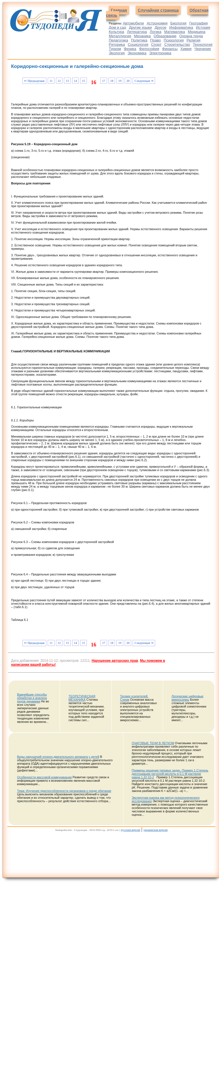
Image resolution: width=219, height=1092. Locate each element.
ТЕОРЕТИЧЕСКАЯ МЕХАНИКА (81, 697)
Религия (194, 40)
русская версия (130, 829)
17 (103, 80)
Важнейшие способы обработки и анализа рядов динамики (32, 698)
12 (59, 80)
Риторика (117, 44)
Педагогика (118, 40)
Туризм (115, 49)
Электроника (160, 53)
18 (111, 80)
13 (67, 80)
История (203, 27)
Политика (139, 40)
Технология (202, 44)
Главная (119, 10)
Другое (160, 27)
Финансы (170, 49)
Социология (138, 44)
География (198, 23)
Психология (173, 40)
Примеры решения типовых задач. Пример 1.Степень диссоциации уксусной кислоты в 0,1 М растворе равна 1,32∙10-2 (170, 774)
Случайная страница (158, 10)
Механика (142, 36)
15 (83, 80)
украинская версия (155, 829)
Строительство (177, 44)
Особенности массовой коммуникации (44, 777)
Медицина (196, 32)
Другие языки (140, 27)
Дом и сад (117, 27)
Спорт (156, 44)
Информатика (181, 27)
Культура (116, 32)
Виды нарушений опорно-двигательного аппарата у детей (58, 756)
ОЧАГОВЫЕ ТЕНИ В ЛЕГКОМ (153, 743)
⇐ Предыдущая (34, 80)
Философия (149, 49)
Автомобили (133, 23)
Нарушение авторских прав (115, 661)
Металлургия (120, 36)
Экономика (137, 53)
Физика (130, 49)
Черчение (202, 49)
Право (155, 40)
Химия (185, 49)
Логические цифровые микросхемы (187, 697)
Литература (137, 32)
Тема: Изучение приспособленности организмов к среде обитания (64, 791)
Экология (117, 53)
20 (128, 80)
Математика (174, 32)
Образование (165, 36)
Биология (178, 23)
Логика (155, 32)
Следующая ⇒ (144, 80)
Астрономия (157, 23)
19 (120, 80)
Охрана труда (191, 36)
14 (75, 80)
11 (51, 80)
